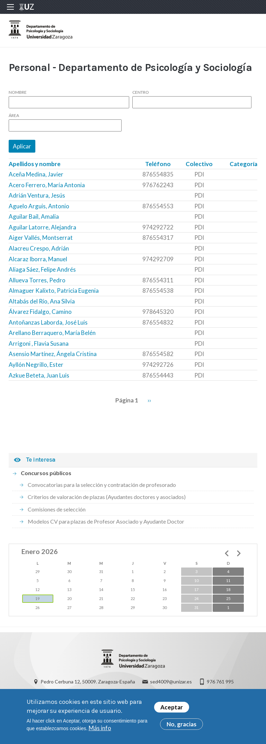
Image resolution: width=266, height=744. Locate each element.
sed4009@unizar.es (171, 681)
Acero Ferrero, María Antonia (47, 185)
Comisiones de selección (57, 509)
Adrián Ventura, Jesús (37, 195)
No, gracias (181, 727)
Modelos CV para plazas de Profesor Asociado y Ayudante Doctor (106, 521)
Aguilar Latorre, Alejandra (42, 227)
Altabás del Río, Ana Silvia (42, 301)
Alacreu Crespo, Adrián (39, 248)
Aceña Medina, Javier (36, 174)
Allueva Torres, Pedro (37, 280)
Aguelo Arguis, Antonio (39, 206)
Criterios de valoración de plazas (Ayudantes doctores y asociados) (107, 496)
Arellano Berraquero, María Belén (52, 332)
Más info (100, 730)
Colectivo (199, 163)
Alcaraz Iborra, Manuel (38, 259)
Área (14, 115)
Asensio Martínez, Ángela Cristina (53, 353)
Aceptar (171, 710)
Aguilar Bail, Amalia (34, 216)
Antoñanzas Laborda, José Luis (48, 322)
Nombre (18, 92)
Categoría (243, 163)
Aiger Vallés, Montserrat (41, 237)
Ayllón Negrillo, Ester (36, 364)
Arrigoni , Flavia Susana (39, 343)
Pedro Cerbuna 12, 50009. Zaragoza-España (88, 681)
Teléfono (158, 163)
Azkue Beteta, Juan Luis (39, 375)
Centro (140, 92)
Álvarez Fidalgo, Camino (40, 311)
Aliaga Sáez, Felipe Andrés (42, 269)
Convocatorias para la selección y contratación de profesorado (102, 484)
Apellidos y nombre (35, 163)
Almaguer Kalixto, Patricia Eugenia (54, 290)
